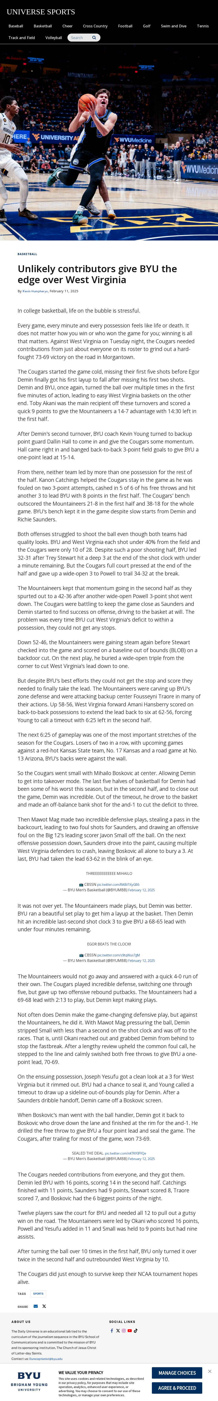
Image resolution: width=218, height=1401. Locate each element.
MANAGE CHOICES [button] (177, 1373)
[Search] (83, 38)
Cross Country (95, 26)
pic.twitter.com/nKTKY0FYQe (126, 1153)
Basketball (43, 26)
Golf (147, 26)
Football (125, 26)
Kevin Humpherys (36, 291)
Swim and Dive (173, 26)
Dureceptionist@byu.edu (47, 1359)
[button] (210, 1372)
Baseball (15, 26)
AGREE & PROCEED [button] (177, 1388)
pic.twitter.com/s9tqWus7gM (118, 955)
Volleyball (54, 37)
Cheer (67, 26)
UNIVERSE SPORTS (41, 12)
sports (38, 1293)
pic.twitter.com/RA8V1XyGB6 (118, 884)
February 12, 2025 (141, 889)
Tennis (203, 26)
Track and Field (21, 37)
